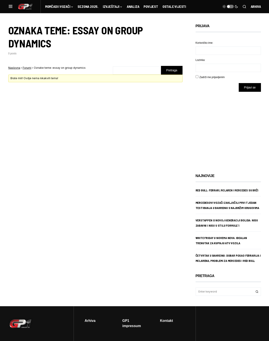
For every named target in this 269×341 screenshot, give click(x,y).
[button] (10, 6)
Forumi (27, 67)
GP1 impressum (131, 323)
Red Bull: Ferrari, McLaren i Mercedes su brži (227, 190)
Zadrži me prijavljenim (212, 77)
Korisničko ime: (204, 42)
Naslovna (14, 67)
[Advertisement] (230, 129)
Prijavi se (249, 87)
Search (257, 292)
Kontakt (166, 320)
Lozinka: (200, 60)
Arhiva (256, 6)
